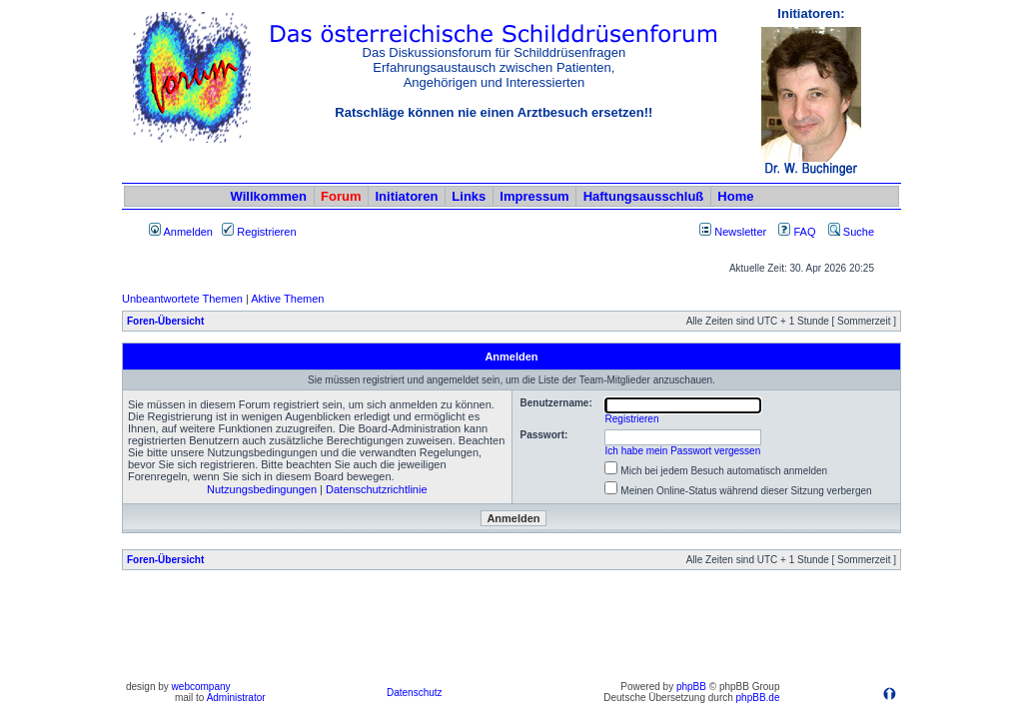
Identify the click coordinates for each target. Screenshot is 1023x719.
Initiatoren (406, 196)
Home (735, 196)
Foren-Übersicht (165, 321)
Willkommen (269, 196)
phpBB (691, 686)
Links (469, 196)
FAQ (796, 232)
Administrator (236, 697)
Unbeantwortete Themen (182, 299)
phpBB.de (758, 697)
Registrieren (259, 232)
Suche (851, 232)
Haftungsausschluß (643, 196)
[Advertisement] (511, 630)
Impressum (534, 196)
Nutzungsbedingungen (262, 489)
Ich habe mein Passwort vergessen (683, 450)
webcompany (201, 686)
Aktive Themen (287, 299)
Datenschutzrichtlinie (377, 489)
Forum (341, 196)
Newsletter (740, 232)
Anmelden (181, 232)
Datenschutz (415, 692)
